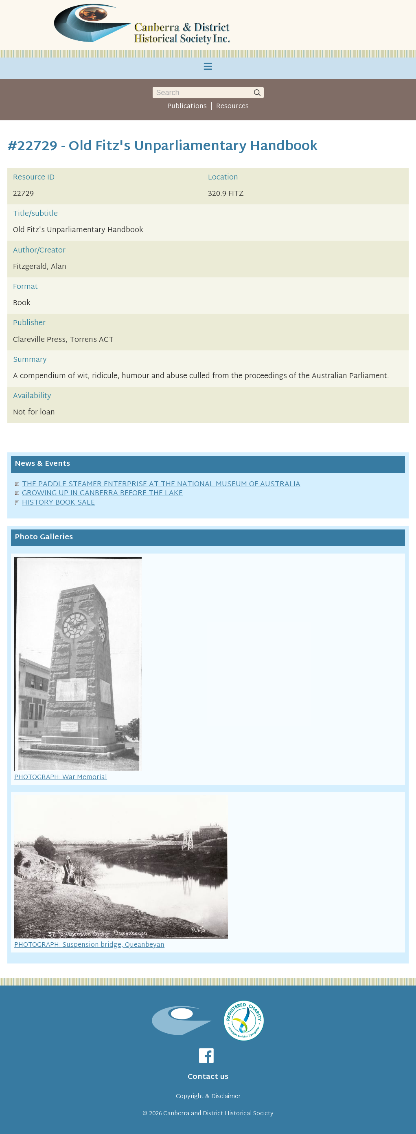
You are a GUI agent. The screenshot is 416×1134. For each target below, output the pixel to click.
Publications (187, 106)
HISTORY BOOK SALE (58, 502)
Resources (232, 106)
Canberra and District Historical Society (218, 1113)
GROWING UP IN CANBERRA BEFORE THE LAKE (102, 493)
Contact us (208, 1077)
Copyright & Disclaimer (208, 1096)
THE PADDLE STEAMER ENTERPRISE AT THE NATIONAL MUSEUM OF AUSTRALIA (161, 484)
